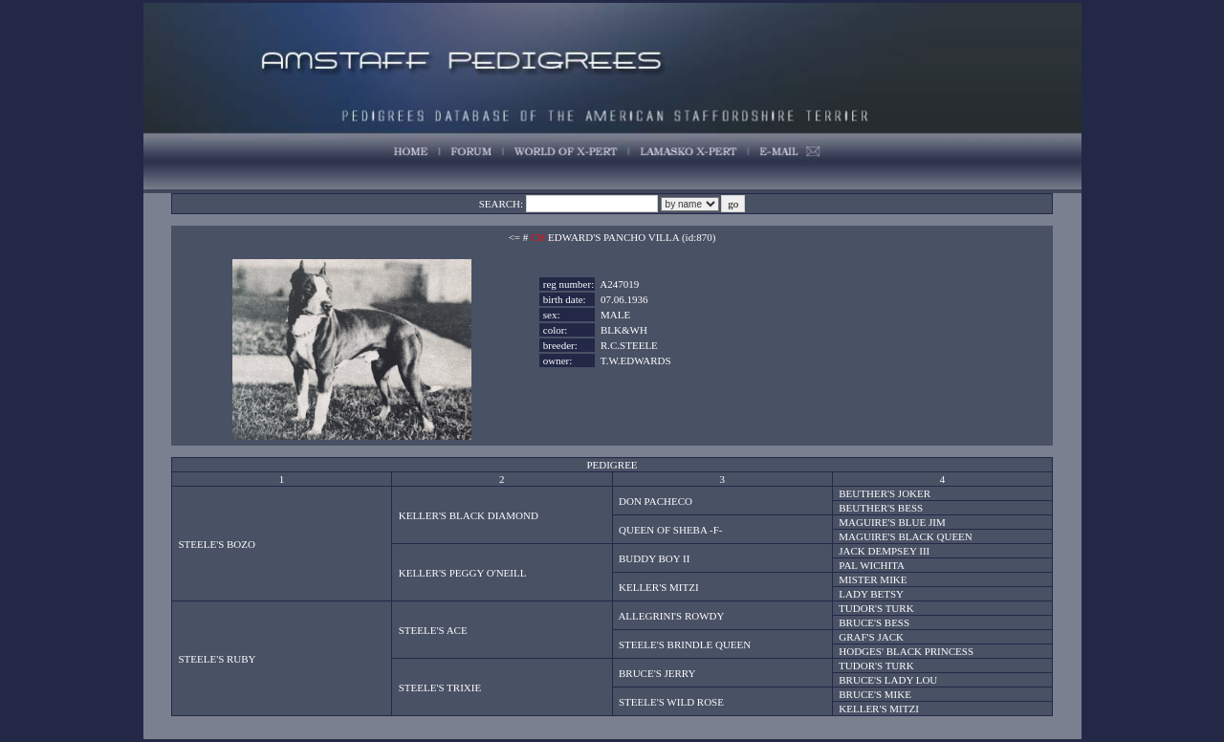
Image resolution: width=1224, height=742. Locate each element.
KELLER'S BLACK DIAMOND (468, 515)
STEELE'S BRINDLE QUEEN (685, 644)
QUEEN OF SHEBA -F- (670, 529)
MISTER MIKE (873, 579)
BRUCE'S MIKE (875, 694)
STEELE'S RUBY (216, 659)
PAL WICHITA (872, 565)
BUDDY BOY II (654, 558)
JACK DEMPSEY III (884, 550)
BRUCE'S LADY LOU (888, 680)
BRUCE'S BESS (874, 622)
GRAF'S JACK (871, 637)
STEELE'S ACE (433, 630)
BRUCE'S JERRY (657, 673)
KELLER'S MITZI (659, 587)
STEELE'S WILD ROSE (671, 702)
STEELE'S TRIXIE (440, 687)
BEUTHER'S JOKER (884, 493)
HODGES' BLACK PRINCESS (906, 651)
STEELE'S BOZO (216, 544)
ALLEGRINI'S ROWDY (671, 616)
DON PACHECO (655, 501)
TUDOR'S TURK (876, 608)
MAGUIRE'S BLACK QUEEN (905, 536)
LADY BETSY (871, 594)
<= (514, 237)
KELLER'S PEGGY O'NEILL (463, 572)
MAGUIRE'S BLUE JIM (892, 522)
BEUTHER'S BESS (881, 507)
